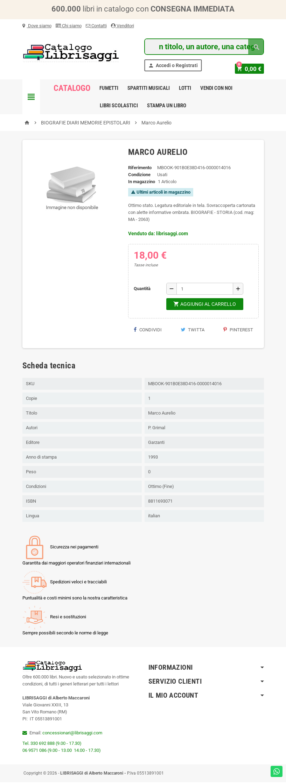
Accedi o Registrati (173, 66)
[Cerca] (204, 46)
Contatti (96, 25)
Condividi (147, 331)
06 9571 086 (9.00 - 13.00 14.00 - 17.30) (61, 752)
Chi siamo (69, 25)
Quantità (142, 290)
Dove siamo (36, 25)
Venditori (122, 25)
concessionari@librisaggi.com (72, 734)
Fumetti (108, 90)
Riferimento (140, 169)
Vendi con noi (216, 90)
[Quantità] (204, 290)
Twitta (192, 331)
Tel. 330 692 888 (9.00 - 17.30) (52, 745)
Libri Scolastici (119, 107)
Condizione (139, 176)
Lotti (185, 90)
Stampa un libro (166, 107)
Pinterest (238, 331)
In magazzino (141, 183)
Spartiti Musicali (148, 90)
